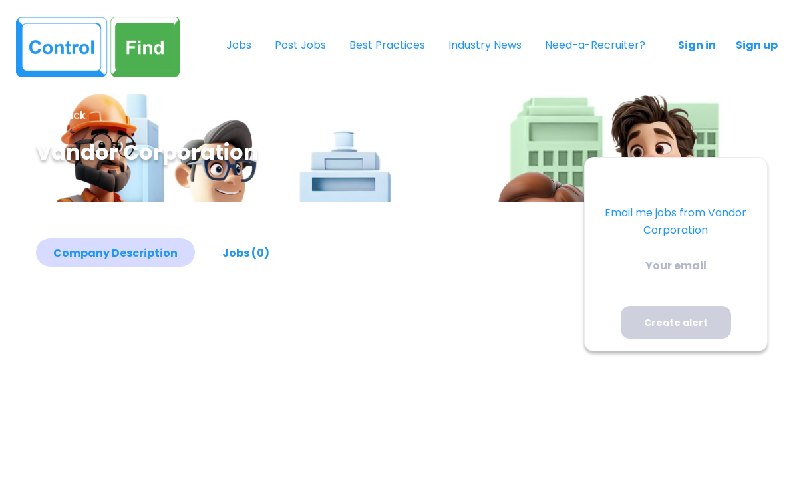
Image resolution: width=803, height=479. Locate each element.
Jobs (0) (245, 253)
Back (71, 115)
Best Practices (387, 45)
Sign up (757, 45)
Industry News (485, 45)
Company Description (115, 253)
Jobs (238, 45)
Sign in (697, 45)
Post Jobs (300, 45)
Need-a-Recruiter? (595, 45)
